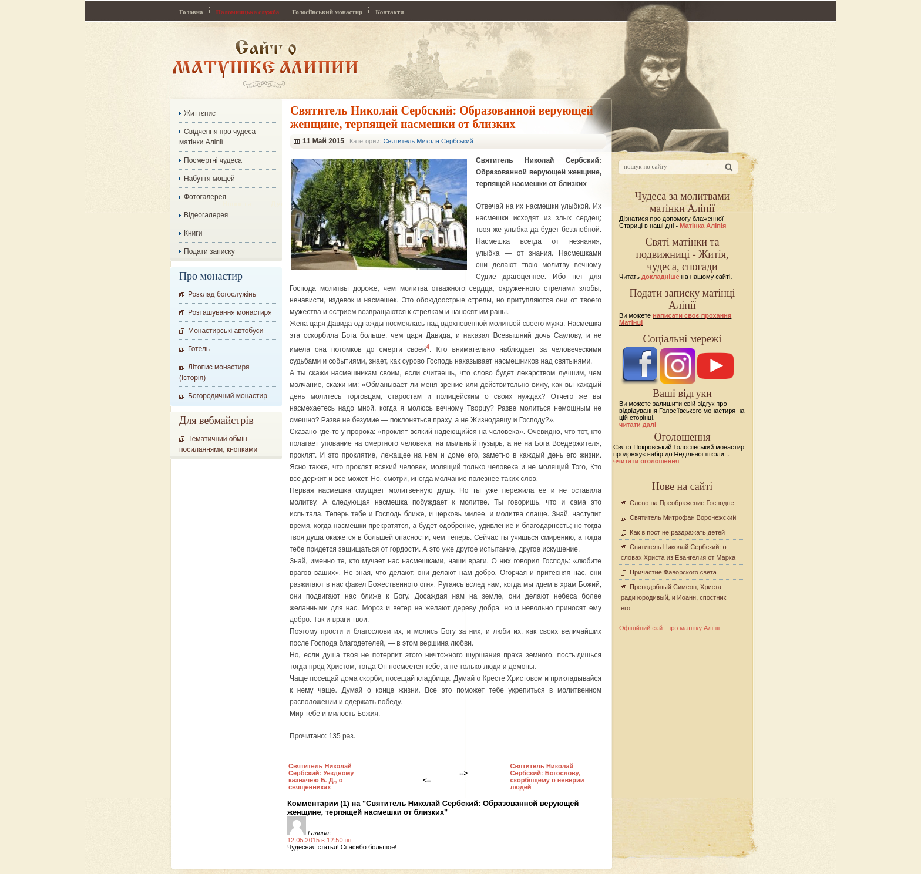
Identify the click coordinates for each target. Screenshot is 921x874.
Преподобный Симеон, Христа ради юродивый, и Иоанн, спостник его (673, 597)
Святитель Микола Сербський (428, 140)
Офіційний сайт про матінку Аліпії (669, 627)
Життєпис (200, 113)
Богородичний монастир (227, 396)
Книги (193, 233)
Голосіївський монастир (327, 11)
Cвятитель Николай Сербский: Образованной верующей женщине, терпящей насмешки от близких (441, 117)
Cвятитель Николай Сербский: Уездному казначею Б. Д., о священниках (321, 776)
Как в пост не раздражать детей (677, 532)
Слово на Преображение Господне (682, 502)
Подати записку (209, 251)
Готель (199, 349)
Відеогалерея (206, 215)
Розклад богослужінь (222, 294)
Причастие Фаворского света (673, 572)
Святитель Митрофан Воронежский (683, 517)
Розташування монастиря (230, 312)
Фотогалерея (205, 197)
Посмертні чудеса (213, 160)
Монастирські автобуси (225, 331)
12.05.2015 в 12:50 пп (319, 839)
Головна (191, 11)
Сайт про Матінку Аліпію (265, 63)
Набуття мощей (209, 178)
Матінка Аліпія (703, 225)
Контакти (389, 11)
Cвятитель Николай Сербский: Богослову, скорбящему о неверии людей (547, 776)
